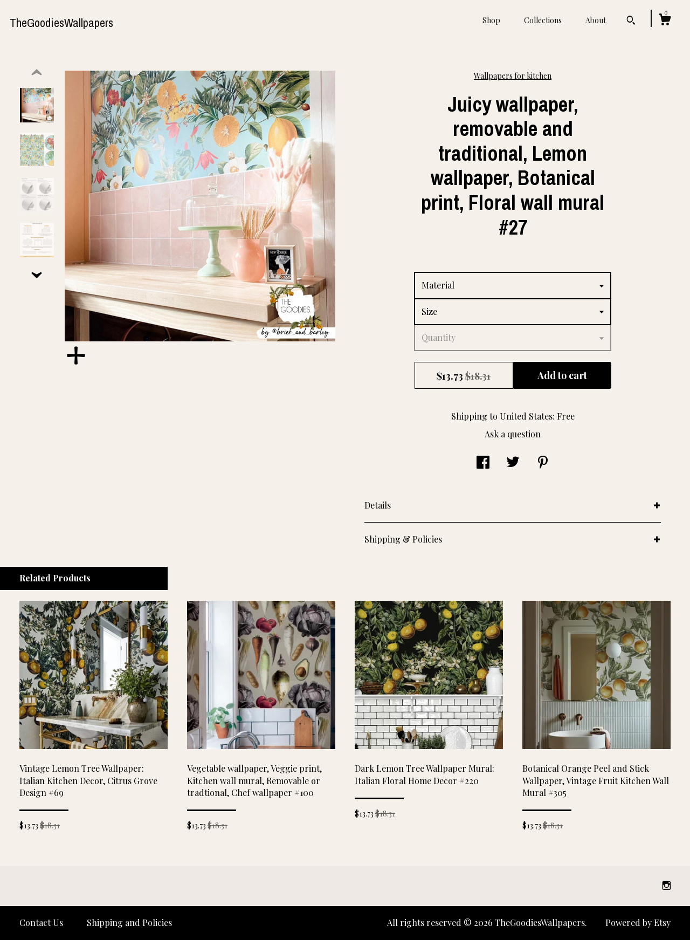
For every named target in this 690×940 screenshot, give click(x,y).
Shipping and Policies (129, 922)
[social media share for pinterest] (542, 463)
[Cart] (665, 20)
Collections (543, 20)
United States (526, 416)
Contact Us (41, 922)
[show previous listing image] (36, 72)
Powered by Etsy (638, 922)
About (595, 20)
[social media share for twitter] (513, 463)
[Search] (631, 22)
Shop (491, 20)
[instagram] (667, 885)
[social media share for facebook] (483, 463)
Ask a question (513, 434)
